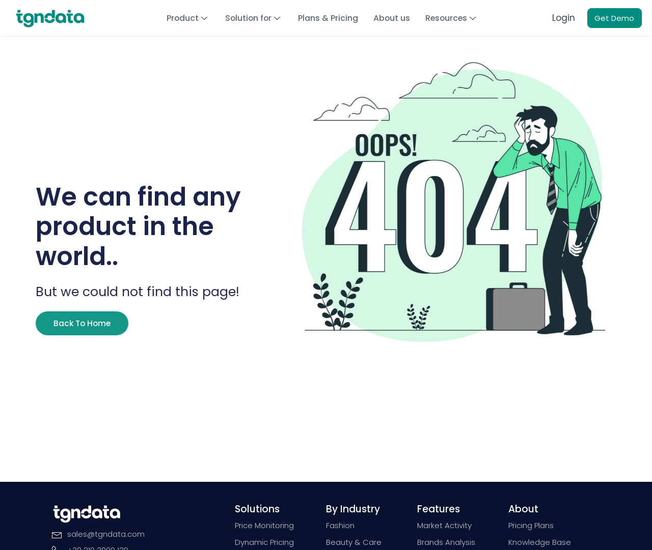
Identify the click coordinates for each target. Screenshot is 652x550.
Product (190, 17)
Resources (450, 17)
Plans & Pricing (328, 17)
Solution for (255, 17)
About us (391, 17)
